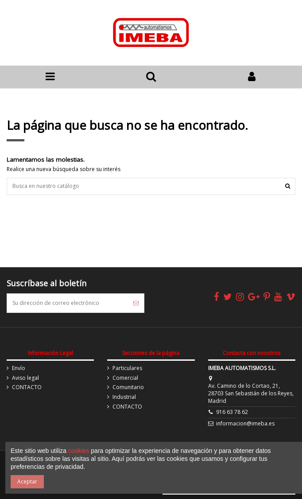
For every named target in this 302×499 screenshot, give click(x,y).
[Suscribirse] (136, 303)
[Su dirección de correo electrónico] (67, 303)
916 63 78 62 (232, 412)
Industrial (124, 397)
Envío (18, 368)
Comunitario (128, 387)
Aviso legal (25, 378)
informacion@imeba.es (245, 423)
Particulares (127, 368)
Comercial (125, 378)
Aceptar (27, 481)
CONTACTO (27, 387)
